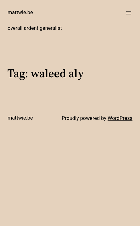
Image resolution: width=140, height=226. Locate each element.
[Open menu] (128, 13)
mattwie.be (20, 12)
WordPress (120, 118)
